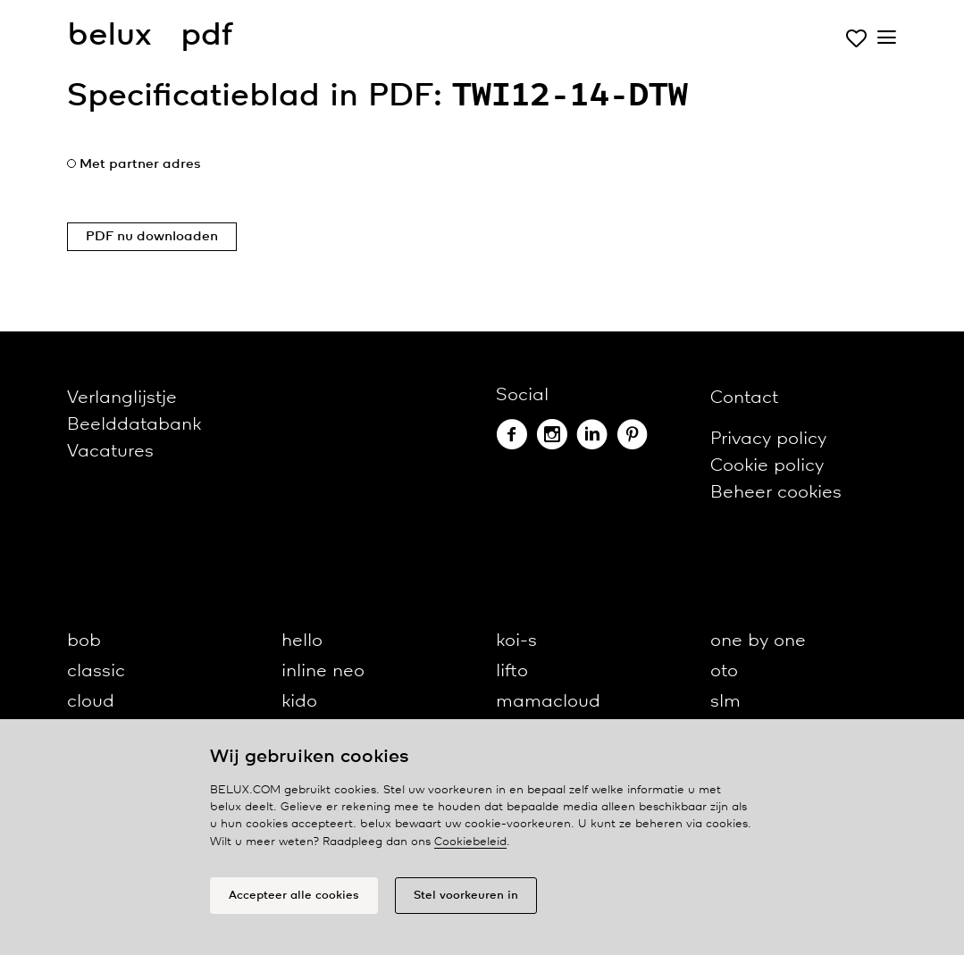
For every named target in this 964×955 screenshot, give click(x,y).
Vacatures (110, 451)
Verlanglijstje (122, 398)
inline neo (323, 671)
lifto (512, 671)
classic (96, 671)
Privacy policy (768, 439)
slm (725, 701)
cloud (90, 701)
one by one (758, 640)
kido (299, 701)
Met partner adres (140, 164)
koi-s (516, 640)
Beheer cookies (776, 492)
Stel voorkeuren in (466, 895)
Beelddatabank (134, 424)
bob (84, 640)
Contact (744, 398)
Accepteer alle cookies (294, 895)
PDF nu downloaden (152, 236)
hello (302, 640)
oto (724, 671)
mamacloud (548, 701)
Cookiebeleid (470, 842)
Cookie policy (767, 465)
